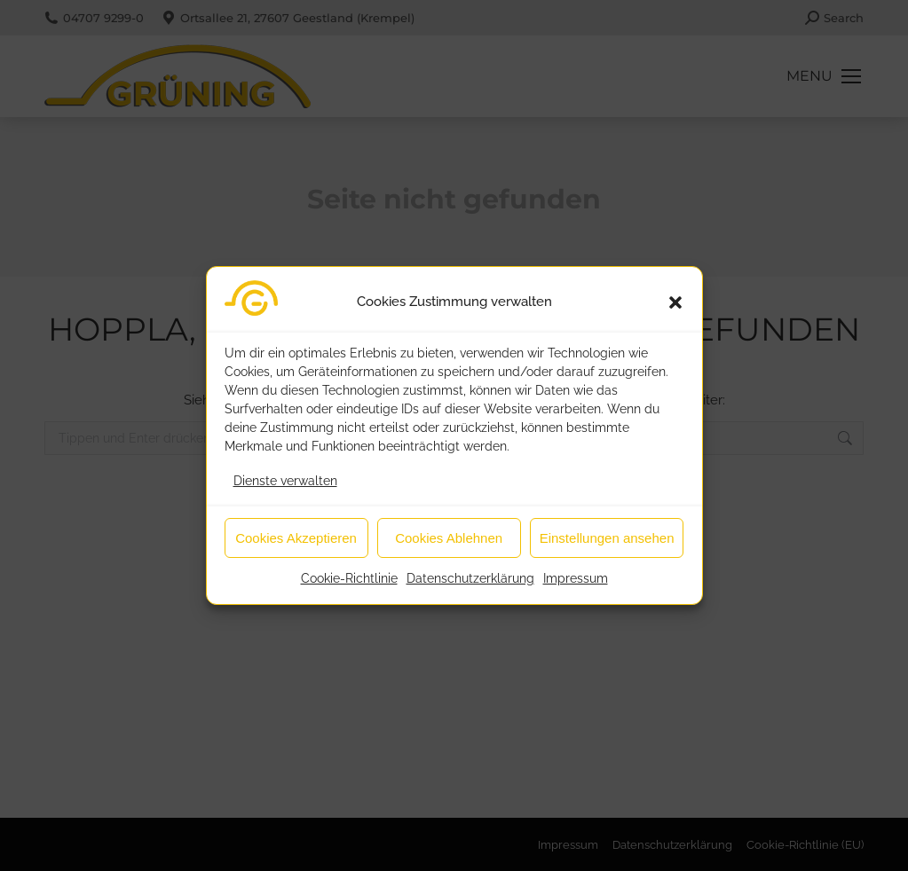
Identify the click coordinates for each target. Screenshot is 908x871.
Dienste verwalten (285, 490)
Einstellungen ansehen (607, 547)
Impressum (575, 588)
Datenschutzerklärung (470, 588)
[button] (675, 312)
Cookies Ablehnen (448, 547)
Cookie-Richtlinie (349, 588)
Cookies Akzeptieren (296, 547)
